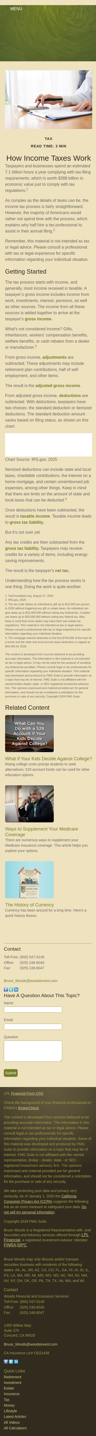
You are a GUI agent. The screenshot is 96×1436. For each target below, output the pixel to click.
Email (8, 1020)
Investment (12, 1383)
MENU (15, 9)
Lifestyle (10, 1411)
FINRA (10, 1245)
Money (9, 1405)
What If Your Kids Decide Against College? (48, 758)
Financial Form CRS (27, 1093)
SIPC (22, 1245)
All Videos (12, 1422)
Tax (6, 1400)
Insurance (11, 1394)
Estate (9, 1388)
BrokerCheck (28, 1108)
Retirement (12, 1377)
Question (11, 1037)
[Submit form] (11, 1073)
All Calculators (15, 1428)
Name (8, 1003)
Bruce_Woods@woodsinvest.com (30, 981)
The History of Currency (29, 904)
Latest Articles (15, 1417)
